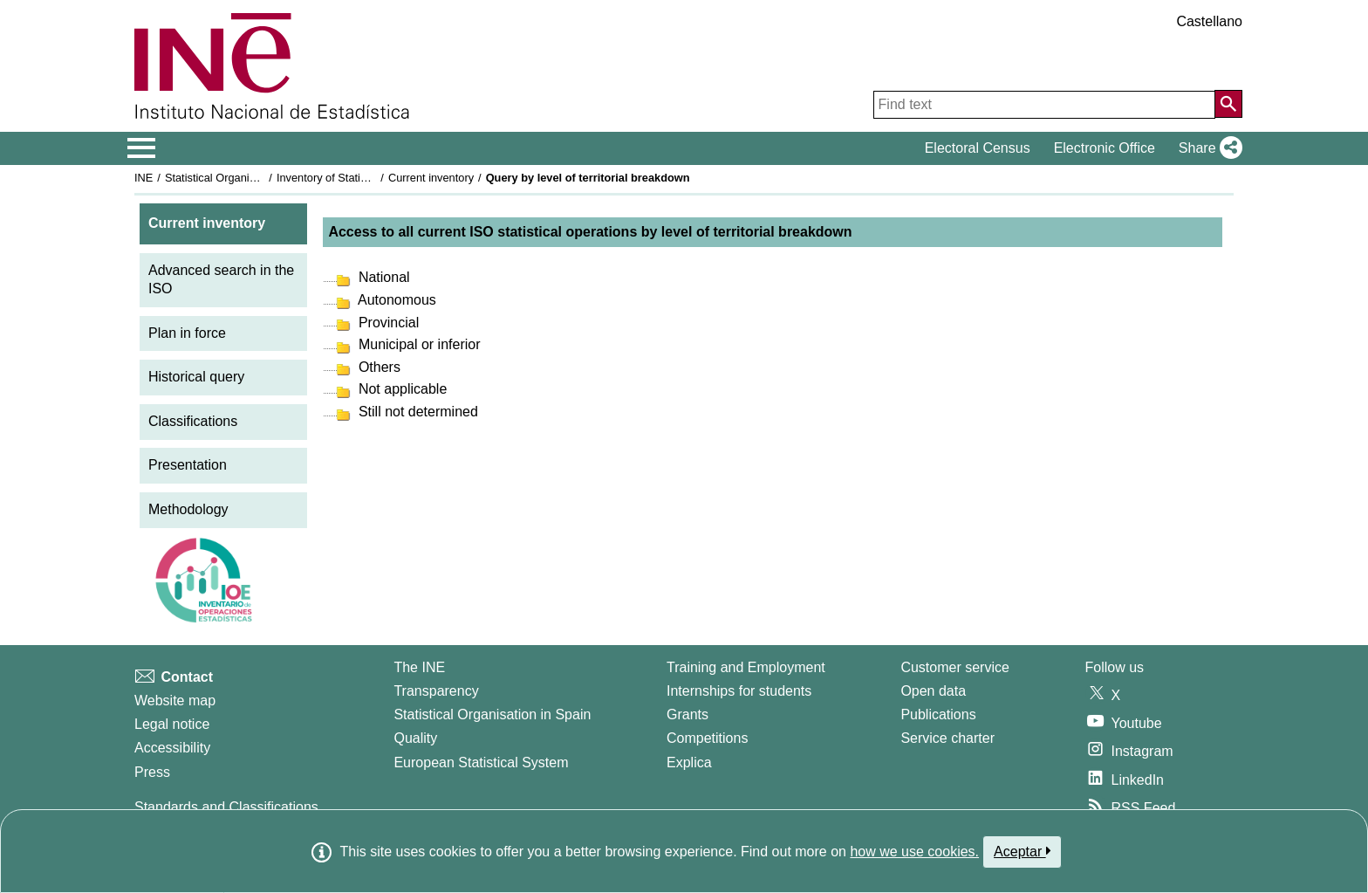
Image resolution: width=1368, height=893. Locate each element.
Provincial (386, 322)
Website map (174, 700)
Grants (687, 714)
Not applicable (400, 388)
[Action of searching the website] (1228, 104)
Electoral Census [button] (977, 148)
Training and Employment (746, 667)
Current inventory (431, 177)
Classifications (192, 421)
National (381, 277)
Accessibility (172, 747)
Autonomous (394, 299)
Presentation (187, 464)
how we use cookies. (914, 851)
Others (377, 367)
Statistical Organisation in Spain (244, 177)
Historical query (196, 376)
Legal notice (171, 724)
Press (152, 772)
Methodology (188, 509)
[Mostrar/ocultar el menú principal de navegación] (142, 148)
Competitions (707, 738)
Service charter (947, 738)
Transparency (435, 690)
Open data (933, 690)
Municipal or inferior (417, 344)
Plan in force (187, 333)
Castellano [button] (1209, 21)
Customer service (954, 667)
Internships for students (739, 690)
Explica (689, 762)
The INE (419, 667)
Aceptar (1022, 851)
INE (143, 177)
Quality (415, 738)
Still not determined (415, 411)
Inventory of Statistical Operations (360, 177)
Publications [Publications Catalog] (937, 714)
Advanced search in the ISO (221, 279)
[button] (1207, 148)
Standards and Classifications (226, 807)
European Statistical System (480, 762)
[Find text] (1044, 105)
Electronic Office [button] (1104, 148)
